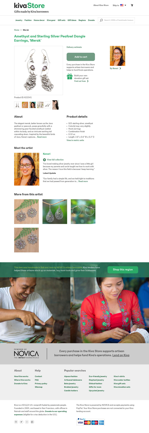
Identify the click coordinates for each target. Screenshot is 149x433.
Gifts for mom (95, 387)
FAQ (37, 380)
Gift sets (61, 20)
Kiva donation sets (122, 387)
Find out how (81, 81)
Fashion (28, 20)
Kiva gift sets (119, 384)
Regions (82, 20)
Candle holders (71, 391)
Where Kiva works (22, 380)
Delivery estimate (74, 47)
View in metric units (75, 140)
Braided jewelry (71, 387)
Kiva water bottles (122, 380)
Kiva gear (51, 20)
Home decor (39, 20)
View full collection (53, 159)
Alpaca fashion (70, 377)
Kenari (46, 154)
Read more (42, 137)
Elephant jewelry (96, 380)
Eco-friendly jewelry (98, 377)
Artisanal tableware (73, 380)
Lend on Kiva (120, 355)
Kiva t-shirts (119, 377)
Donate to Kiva (20, 384)
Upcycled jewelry (96, 391)
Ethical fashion (95, 384)
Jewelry (18, 20)
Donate (91, 20)
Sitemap (38, 387)
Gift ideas (72, 20)
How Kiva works (21, 377)
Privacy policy (41, 384)
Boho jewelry (70, 384)
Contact (38, 377)
